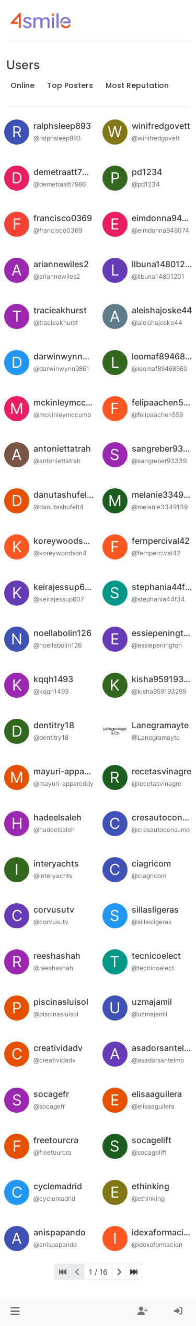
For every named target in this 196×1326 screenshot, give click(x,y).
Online (22, 85)
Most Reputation (137, 85)
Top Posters (70, 85)
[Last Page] (133, 1272)
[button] (15, 1311)
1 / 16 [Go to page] (98, 1271)
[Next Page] (119, 1272)
